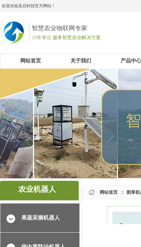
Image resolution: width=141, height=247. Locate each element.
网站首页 (109, 192)
